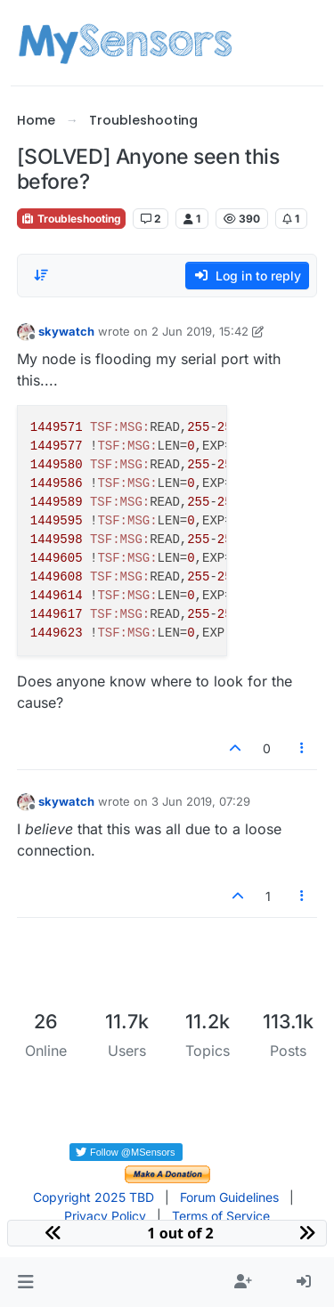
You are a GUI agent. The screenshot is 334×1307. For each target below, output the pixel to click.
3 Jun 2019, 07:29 (200, 801)
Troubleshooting (71, 218)
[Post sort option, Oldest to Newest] (41, 275)
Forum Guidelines (229, 1197)
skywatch (66, 331)
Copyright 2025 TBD (93, 1197)
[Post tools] (302, 748)
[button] (25, 1282)
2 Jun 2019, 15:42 (199, 331)
